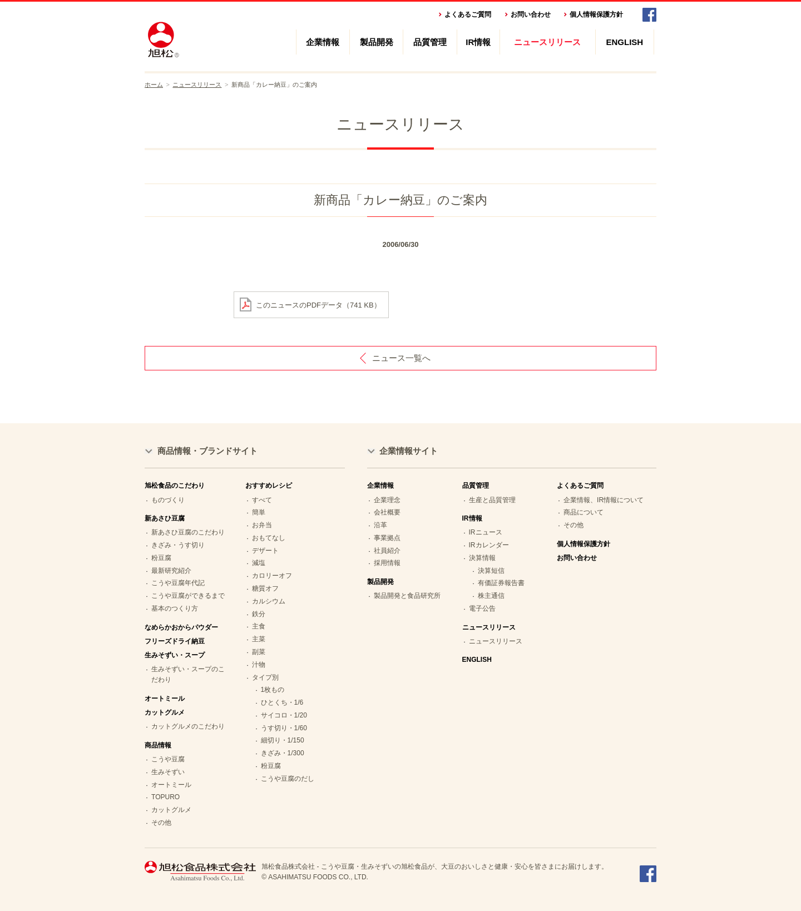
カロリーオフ (272, 576)
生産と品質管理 (492, 500)
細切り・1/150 (282, 740)
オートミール (165, 698)
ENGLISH (625, 42)
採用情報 (387, 563)
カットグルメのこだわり (188, 726)
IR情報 (478, 42)
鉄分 (258, 614)
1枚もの (273, 690)
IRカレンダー (489, 545)
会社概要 (387, 512)
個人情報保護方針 (596, 14)
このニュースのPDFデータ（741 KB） (318, 304)
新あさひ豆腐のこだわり (188, 532)
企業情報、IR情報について (603, 500)
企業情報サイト (408, 451)
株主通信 (491, 596)
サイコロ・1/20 (284, 715)
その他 (161, 822)
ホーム (154, 84)
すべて (262, 500)
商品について (583, 512)
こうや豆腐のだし (287, 779)
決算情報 (482, 558)
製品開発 (376, 42)
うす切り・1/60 (284, 728)
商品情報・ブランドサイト (207, 451)
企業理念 (387, 500)
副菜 (258, 652)
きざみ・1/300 (282, 753)
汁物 (258, 665)
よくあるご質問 (467, 14)
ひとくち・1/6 (282, 702)
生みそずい (168, 772)
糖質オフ (265, 588)
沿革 (380, 525)
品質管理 (430, 42)
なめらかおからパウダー (181, 627)
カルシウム (268, 601)
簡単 (258, 512)
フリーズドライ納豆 (175, 641)
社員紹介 (387, 550)
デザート (265, 550)
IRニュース (485, 532)
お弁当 (262, 525)
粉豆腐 (161, 558)
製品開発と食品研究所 (407, 596)
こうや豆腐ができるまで (188, 596)
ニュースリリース (547, 42)
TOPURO (165, 797)
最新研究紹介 (171, 571)
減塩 (258, 563)
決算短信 (491, 571)
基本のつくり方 (174, 608)
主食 (258, 626)
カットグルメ (171, 810)
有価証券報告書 (501, 583)
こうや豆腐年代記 (178, 583)
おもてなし (268, 538)
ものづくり (168, 500)
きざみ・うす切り (178, 545)
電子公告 (482, 608)
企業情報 (322, 42)
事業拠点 (387, 538)
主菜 (258, 639)
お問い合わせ (531, 14)
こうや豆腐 (168, 759)
